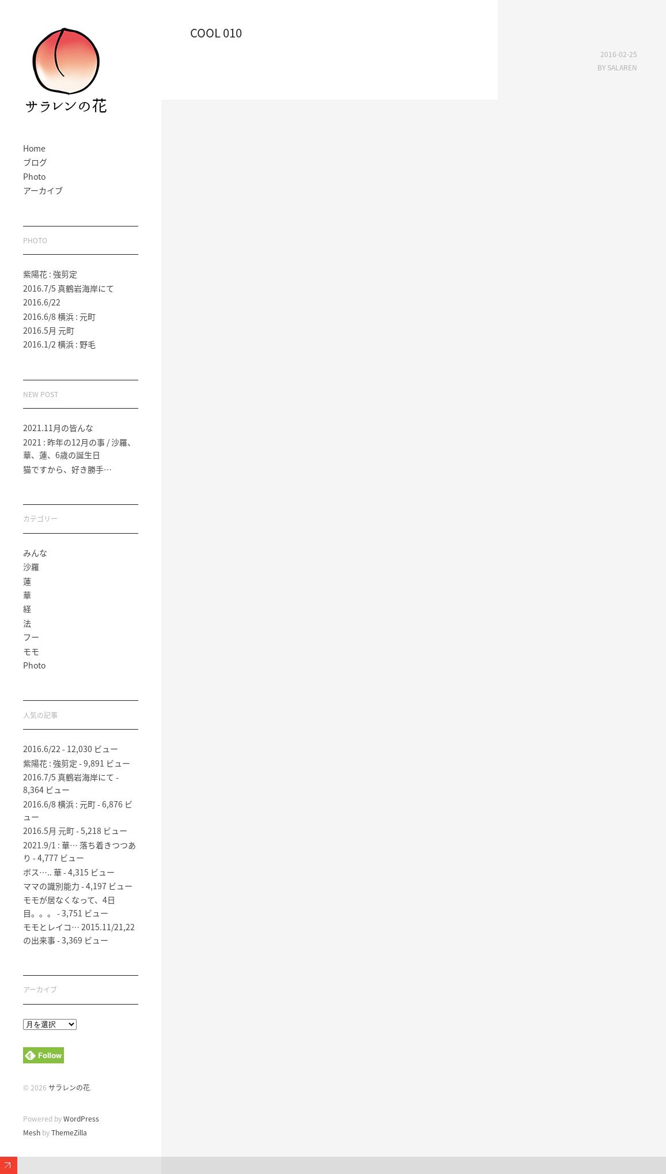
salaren (622, 67)
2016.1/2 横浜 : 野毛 (59, 344)
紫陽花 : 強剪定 (50, 274)
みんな (35, 552)
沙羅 (31, 566)
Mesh (31, 1132)
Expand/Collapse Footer (8, 1165)
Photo (34, 176)
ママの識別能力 (51, 886)
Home (34, 148)
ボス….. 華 (42, 872)
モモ (31, 651)
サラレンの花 (69, 1087)
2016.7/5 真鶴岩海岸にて (68, 288)
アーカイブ (43, 190)
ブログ (35, 162)
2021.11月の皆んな (58, 427)
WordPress (81, 1118)
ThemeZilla (69, 1132)
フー (31, 637)
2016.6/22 (41, 302)
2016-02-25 (618, 54)
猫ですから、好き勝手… (67, 469)
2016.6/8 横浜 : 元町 (59, 316)
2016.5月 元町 (48, 330)
